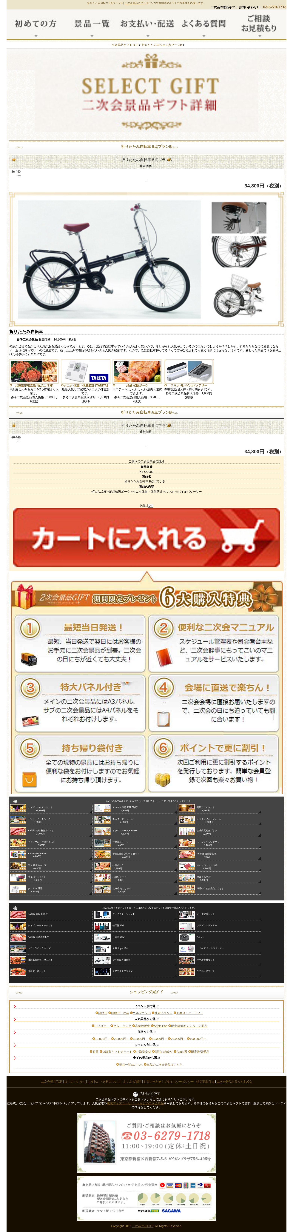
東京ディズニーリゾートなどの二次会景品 (135, 1103)
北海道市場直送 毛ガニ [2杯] (34, 385)
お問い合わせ (152, 1081)
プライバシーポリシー (179, 1081)
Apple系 (182, 1051)
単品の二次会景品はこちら (165, 1064)
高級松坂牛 (142, 1026)
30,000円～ (140, 1038)
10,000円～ (102, 1038)
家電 (95, 1051)
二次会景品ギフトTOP (123, 45)
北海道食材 (143, 1051)
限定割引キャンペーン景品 (189, 1026)
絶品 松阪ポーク (137, 385)
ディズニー (102, 1026)
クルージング (122, 1026)
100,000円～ (198, 1038)
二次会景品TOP (51, 1081)
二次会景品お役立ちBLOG (234, 1081)
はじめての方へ (74, 1081)
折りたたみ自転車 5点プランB (162, 45)
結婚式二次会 (120, 1013)
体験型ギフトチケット (117, 1051)
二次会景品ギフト (135, 2)
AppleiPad (160, 1026)
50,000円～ (159, 1038)
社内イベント (163, 1013)
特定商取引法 (205, 1081)
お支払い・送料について (104, 1081)
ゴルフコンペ (142, 1013)
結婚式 (102, 1013)
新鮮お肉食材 (164, 1051)
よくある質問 (132, 1081)
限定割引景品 (200, 1051)
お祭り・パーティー (189, 1013)
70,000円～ (178, 1038)
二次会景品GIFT (143, 1226)
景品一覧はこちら (131, 1064)
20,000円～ (121, 1038)
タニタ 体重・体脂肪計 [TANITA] (86, 385)
